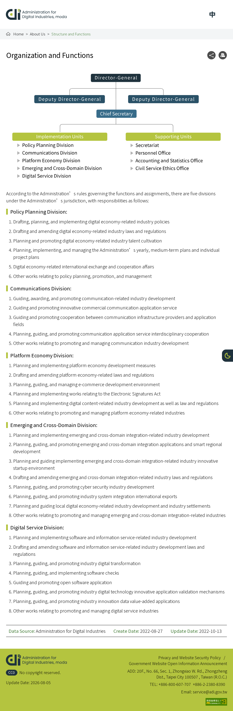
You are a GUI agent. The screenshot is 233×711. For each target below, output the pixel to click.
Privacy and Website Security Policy (189, 657)
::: (9, 3)
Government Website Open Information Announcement (178, 663)
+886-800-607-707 (175, 684)
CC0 (11, 672)
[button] (227, 356)
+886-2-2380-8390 (209, 684)
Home (18, 33)
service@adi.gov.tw (210, 692)
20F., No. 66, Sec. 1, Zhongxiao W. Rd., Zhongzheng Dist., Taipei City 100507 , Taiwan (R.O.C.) (182, 674)
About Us (37, 33)
